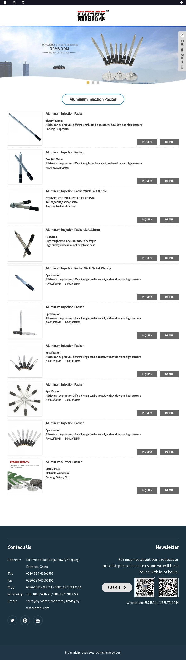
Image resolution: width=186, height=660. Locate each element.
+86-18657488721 (38, 594)
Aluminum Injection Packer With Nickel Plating (78, 268)
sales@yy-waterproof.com (45, 601)
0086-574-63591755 (40, 573)
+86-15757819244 (65, 594)
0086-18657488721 (39, 587)
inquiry (147, 142)
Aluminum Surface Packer (64, 462)
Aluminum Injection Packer (65, 113)
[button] (88, 82)
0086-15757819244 (68, 587)
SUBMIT (114, 587)
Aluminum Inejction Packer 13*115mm (73, 230)
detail (169, 142)
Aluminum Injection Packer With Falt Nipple (76, 191)
